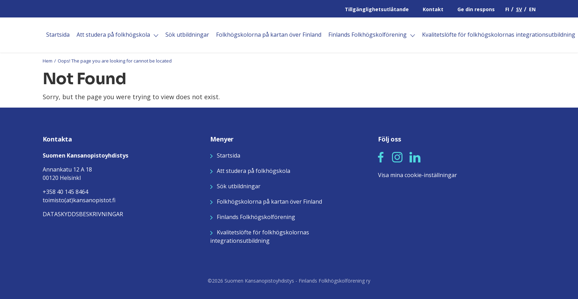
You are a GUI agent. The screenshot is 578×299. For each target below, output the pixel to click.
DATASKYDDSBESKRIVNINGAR (83, 214)
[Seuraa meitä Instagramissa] (397, 156)
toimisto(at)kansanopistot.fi (79, 200)
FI (507, 9)
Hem (47, 61)
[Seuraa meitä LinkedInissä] (415, 156)
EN (532, 9)
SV (519, 9)
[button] (381, 157)
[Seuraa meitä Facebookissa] (381, 156)
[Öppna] (156, 36)
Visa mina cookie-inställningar (417, 175)
